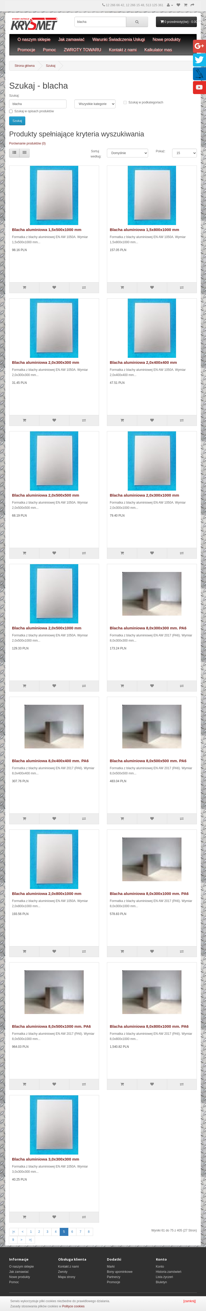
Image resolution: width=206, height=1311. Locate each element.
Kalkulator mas (158, 50)
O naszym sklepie (33, 39)
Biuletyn (161, 1282)
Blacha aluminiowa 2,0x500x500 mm (45, 495)
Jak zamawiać (71, 39)
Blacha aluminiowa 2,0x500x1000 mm (46, 628)
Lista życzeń (164, 1277)
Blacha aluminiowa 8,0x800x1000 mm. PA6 (149, 1026)
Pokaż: (160, 151)
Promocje (26, 50)
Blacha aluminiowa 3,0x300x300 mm (45, 1159)
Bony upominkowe (119, 1272)
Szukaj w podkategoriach (143, 102)
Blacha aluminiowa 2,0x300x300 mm (45, 362)
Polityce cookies (73, 1306)
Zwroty (63, 1272)
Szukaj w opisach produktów (31, 111)
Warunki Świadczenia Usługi (118, 39)
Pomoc (49, 50)
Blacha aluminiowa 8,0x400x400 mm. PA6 (50, 761)
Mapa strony (66, 1277)
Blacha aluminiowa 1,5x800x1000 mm (144, 229)
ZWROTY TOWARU (82, 50)
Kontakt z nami (123, 50)
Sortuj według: (95, 153)
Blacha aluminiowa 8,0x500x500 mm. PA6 (148, 761)
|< (14, 1232)
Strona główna (25, 66)
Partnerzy (113, 1277)
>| (30, 1240)
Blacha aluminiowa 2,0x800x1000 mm (46, 893)
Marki (110, 1266)
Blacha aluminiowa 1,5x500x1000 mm (46, 229)
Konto (160, 1266)
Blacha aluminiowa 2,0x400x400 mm (143, 362)
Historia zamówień (168, 1272)
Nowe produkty (166, 39)
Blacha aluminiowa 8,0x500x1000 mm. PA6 (51, 1026)
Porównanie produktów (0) (27, 143)
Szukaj (50, 66)
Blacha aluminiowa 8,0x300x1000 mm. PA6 (149, 893)
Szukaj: (14, 95)
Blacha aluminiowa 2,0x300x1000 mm (144, 495)
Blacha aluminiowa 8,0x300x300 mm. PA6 (148, 628)
